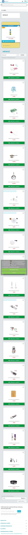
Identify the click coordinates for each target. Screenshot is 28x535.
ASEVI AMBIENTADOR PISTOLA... (11, 37)
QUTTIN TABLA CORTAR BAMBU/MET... (14, 399)
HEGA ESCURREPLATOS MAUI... (14, 116)
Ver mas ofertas (7, 45)
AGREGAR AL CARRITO (8, 41)
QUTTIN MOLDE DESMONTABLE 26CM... (14, 486)
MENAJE (5, 15)
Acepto (14, 272)
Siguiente (23, 498)
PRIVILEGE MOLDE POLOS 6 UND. (14, 334)
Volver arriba (22, 501)
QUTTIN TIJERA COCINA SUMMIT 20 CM (14, 377)
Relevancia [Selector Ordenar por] (9, 55)
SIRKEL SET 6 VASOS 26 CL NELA (14, 73)
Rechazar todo (14, 269)
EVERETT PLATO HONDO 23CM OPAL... (14, 247)
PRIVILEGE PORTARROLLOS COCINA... (14, 290)
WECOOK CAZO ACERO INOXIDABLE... (14, 160)
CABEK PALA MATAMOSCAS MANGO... (14, 138)
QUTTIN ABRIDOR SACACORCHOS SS (14, 464)
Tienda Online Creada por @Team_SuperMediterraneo (11, 533)
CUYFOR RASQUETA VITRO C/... (14, 312)
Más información (5, 267)
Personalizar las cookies (14, 267)
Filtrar (22, 55)
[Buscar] (14, 5)
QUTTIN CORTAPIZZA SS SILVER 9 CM (14, 421)
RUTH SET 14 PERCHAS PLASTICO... (14, 203)
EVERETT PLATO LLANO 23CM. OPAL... (14, 225)
